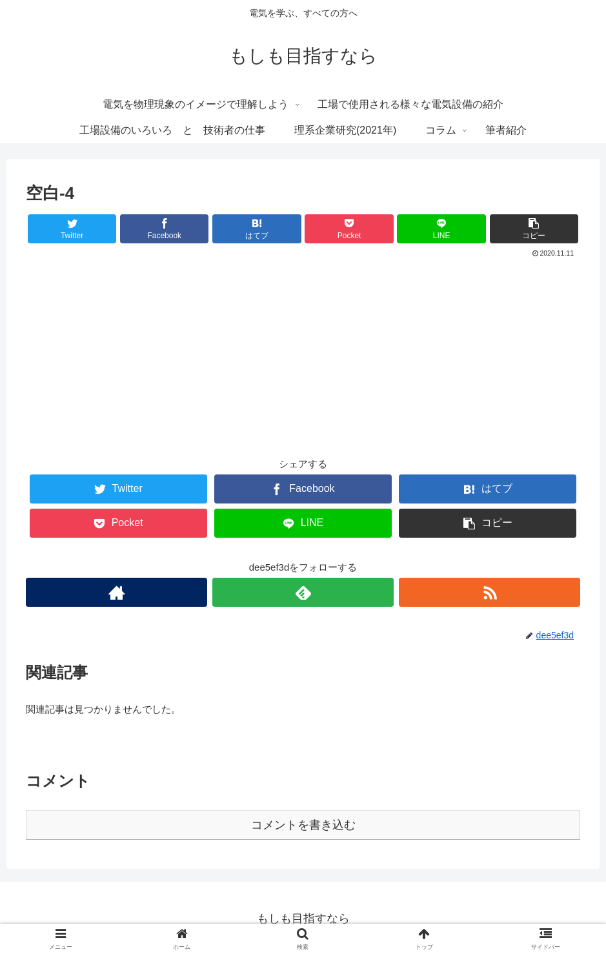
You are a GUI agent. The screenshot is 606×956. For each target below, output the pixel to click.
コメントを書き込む (303, 825)
